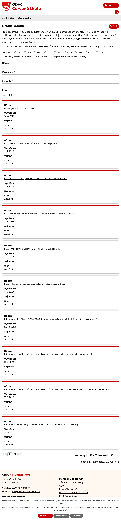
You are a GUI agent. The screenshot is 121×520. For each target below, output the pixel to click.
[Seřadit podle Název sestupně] (11, 62)
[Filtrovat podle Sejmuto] (60, 85)
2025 (90, 52)
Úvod (4, 18)
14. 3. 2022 (9, 432)
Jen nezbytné (61, 515)
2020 (38, 52)
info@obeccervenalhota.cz (26, 491)
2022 (58, 52)
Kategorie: (7, 52)
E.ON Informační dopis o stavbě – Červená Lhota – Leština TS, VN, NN (42, 213)
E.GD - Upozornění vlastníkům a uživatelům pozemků (34, 143)
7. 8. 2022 (9, 397)
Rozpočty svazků (68, 489)
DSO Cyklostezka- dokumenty (22, 108)
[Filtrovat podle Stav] (60, 95)
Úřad (12, 18)
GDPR (62, 485)
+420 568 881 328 (21, 488)
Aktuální (8, 128)
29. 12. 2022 (10, 326)
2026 (101, 52)
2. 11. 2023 (9, 151)
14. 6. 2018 (9, 116)
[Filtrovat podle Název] (60, 67)
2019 (28, 52)
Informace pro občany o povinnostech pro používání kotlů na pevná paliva (46, 424)
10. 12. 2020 (9, 221)
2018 (19, 52)
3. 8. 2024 (9, 362)
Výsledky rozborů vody (71, 482)
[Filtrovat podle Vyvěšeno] (60, 76)
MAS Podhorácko (68, 495)
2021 (48, 52)
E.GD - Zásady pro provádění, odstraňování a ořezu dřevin (37, 178)
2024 (79, 52)
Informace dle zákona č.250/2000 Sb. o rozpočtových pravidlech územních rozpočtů (51, 319)
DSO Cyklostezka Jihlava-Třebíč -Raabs (26, 56)
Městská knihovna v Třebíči (73, 492)
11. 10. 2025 (9, 256)
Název (6, 63)
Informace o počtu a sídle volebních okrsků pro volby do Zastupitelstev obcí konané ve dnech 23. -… (59, 389)
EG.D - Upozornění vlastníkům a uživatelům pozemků (34, 248)
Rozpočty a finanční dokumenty (69, 56)
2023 (69, 52)
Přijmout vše (45, 515)
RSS (114, 26)
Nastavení (77, 515)
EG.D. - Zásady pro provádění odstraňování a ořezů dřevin (37, 283)
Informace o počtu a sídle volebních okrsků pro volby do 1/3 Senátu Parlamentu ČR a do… (53, 354)
